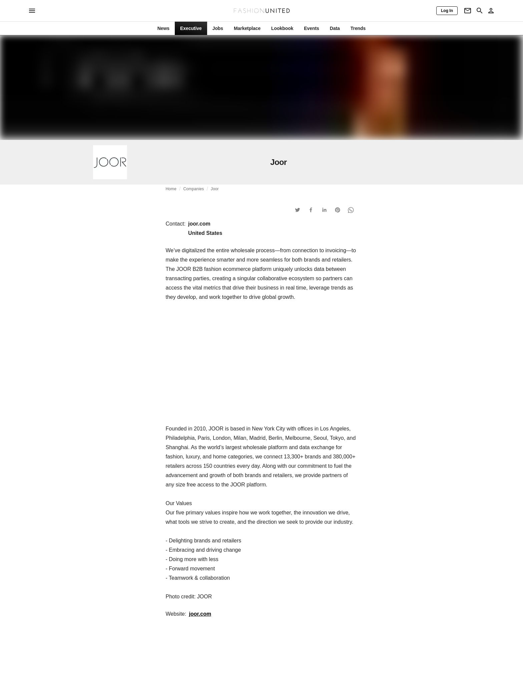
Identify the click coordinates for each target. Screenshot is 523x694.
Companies (193, 189)
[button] (297, 210)
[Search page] (480, 11)
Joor (215, 189)
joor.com (200, 614)
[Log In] (447, 10)
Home (171, 189)
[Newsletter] (468, 11)
